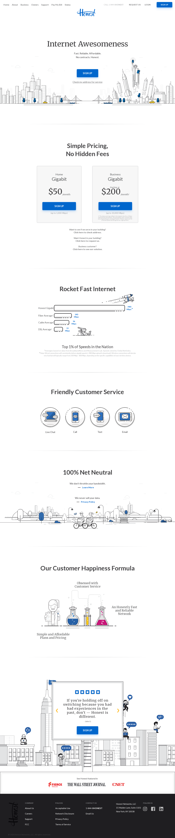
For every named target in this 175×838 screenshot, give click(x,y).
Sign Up (87, 730)
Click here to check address (87, 232)
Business (25, 4)
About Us (29, 808)
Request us (135, 5)
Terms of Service (63, 824)
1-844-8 (94, 808)
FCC (27, 824)
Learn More (87, 487)
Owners (35, 4)
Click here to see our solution (87, 249)
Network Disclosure (64, 813)
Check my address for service (87, 82)
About (15, 4)
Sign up (164, 5)
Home (6, 4)
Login (148, 5)
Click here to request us (87, 241)
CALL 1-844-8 (114, 5)
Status (68, 4)
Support (45, 4)
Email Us (90, 813)
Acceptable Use (62, 808)
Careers (28, 813)
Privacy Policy (62, 819)
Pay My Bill (56, 4)
